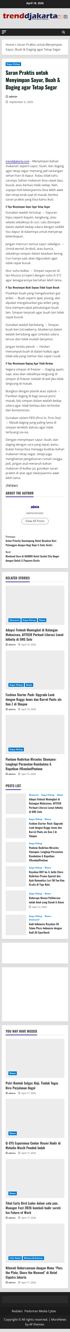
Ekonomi (14, 623)
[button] (4, 32)
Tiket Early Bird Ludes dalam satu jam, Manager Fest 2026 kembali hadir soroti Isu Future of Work (33, 1211)
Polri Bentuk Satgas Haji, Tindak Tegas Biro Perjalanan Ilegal (32, 1088)
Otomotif (34, 923)
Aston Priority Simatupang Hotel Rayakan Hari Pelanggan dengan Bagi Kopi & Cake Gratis (35, 542)
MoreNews (58, 1323)
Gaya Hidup (13, 64)
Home (10, 45)
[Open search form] (63, 32)
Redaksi (17, 1314)
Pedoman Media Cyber (40, 1314)
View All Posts (35, 521)
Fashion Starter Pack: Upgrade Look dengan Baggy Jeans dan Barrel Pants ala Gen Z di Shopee (33, 702)
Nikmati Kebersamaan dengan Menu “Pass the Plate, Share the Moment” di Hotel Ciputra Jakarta (34, 1276)
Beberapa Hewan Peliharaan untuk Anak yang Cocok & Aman (46, 903)
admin (13, 96)
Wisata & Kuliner (33, 1261)
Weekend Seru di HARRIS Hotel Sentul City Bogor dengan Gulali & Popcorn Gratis (35, 559)
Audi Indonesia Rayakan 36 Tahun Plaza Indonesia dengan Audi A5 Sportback (45, 931)
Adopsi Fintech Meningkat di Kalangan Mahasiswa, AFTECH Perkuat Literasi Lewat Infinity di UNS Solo (34, 638)
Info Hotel (15, 1261)
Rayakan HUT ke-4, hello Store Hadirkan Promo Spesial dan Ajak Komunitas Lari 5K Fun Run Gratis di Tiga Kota (45, 883)
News (42, 623)
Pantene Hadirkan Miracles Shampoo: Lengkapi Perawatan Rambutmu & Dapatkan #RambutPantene (31, 767)
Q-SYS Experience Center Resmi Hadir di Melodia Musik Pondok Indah (33, 1148)
